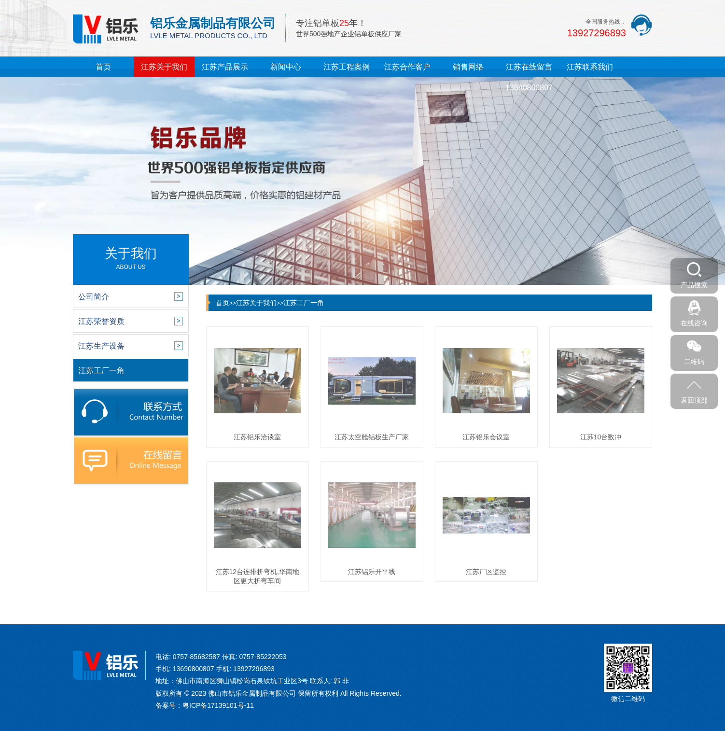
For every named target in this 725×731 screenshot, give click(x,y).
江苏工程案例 (346, 67)
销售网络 (468, 67)
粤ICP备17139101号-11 (218, 705)
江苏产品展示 (225, 67)
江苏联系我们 (590, 67)
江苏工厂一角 (303, 303)
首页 (103, 67)
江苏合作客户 (407, 67)
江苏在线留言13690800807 (529, 77)
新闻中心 (285, 67)
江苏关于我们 (164, 67)
